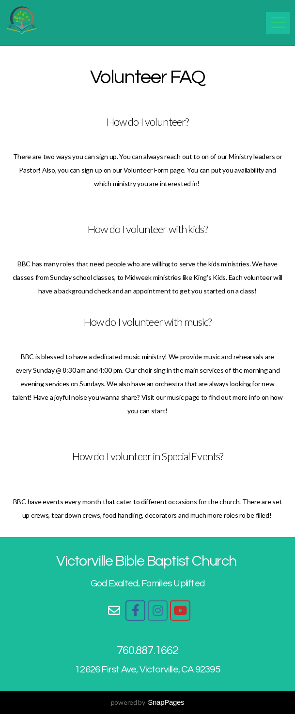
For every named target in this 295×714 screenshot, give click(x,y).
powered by (148, 702)
